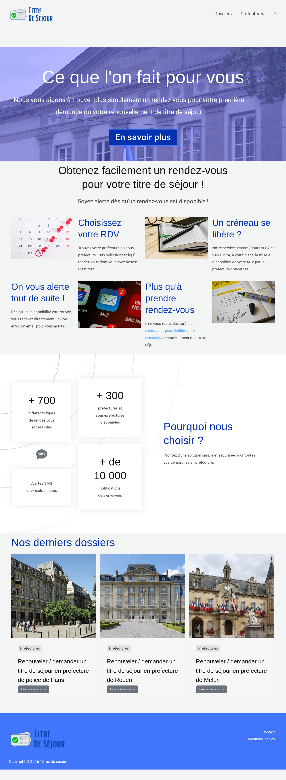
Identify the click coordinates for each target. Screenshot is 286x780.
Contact (270, 743)
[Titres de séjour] (31, 13)
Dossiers (223, 13)
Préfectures (252, 13)
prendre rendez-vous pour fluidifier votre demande (173, 331)
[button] (275, 14)
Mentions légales (262, 750)
